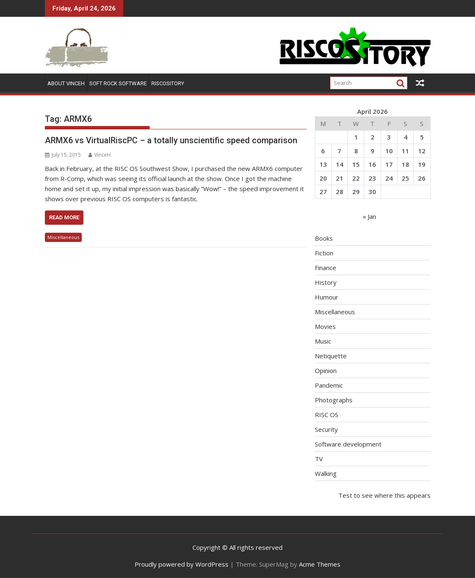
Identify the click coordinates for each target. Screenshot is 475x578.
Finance (325, 267)
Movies (325, 326)
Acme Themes (319, 564)
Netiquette (331, 356)
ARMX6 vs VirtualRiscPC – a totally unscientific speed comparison (171, 140)
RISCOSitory (167, 83)
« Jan (369, 216)
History (326, 282)
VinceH (99, 154)
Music (323, 341)
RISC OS (326, 414)
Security (326, 429)
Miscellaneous (63, 237)
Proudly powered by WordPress (181, 564)
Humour (326, 297)
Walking (326, 473)
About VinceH (66, 83)
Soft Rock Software (118, 83)
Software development (348, 444)
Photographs (334, 400)
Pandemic (329, 385)
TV (319, 459)
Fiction (324, 253)
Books (324, 238)
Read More (64, 217)
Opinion (326, 370)
